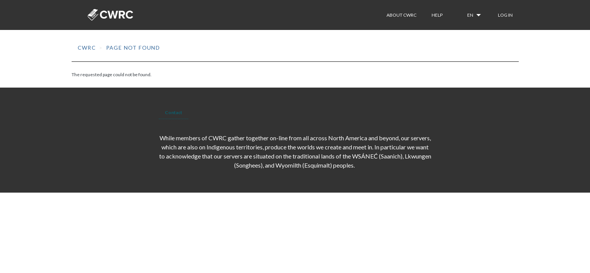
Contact (173, 112)
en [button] (470, 15)
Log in (505, 15)
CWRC (87, 47)
